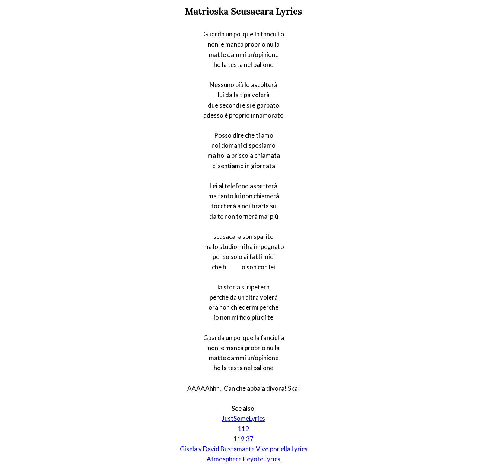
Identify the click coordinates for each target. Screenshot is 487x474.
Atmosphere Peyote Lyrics (243, 459)
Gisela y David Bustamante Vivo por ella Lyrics (244, 449)
